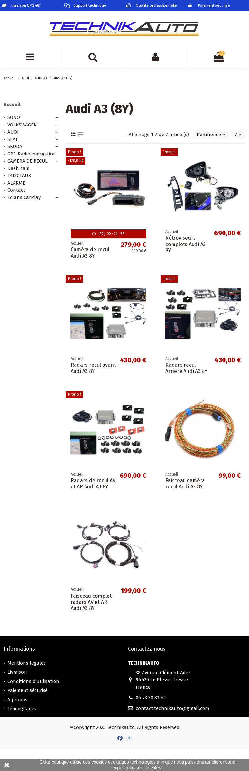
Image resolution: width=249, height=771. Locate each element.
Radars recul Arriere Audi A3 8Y (186, 368)
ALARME (16, 183)
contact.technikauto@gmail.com (172, 708)
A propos (17, 700)
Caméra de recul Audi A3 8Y (90, 252)
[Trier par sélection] (211, 134)
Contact (16, 190)
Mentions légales (26, 663)
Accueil (12, 104)
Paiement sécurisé (27, 690)
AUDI (13, 132)
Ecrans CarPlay (24, 197)
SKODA (14, 146)
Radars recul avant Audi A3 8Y (93, 368)
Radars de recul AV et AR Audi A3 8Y (93, 483)
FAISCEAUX (19, 175)
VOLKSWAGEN (22, 125)
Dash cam (18, 168)
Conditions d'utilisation (33, 681)
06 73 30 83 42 (151, 698)
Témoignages (21, 709)
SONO (13, 117)
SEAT (12, 139)
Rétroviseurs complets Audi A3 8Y (185, 244)
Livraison (17, 672)
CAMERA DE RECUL (27, 161)
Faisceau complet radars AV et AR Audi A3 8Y (91, 602)
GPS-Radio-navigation (31, 154)
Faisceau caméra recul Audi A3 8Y (185, 483)
